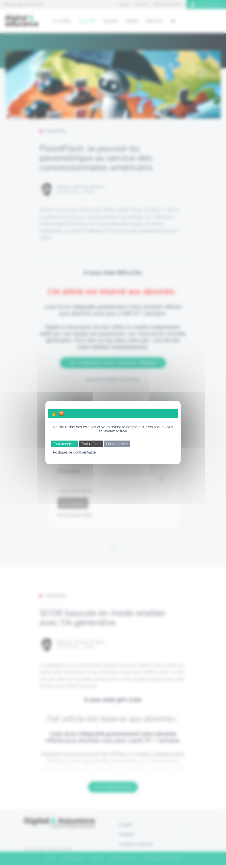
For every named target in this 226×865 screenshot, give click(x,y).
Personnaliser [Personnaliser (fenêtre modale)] (117, 444)
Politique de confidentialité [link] (74, 452)
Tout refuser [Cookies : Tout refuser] (91, 444)
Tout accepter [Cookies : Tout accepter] (64, 444)
